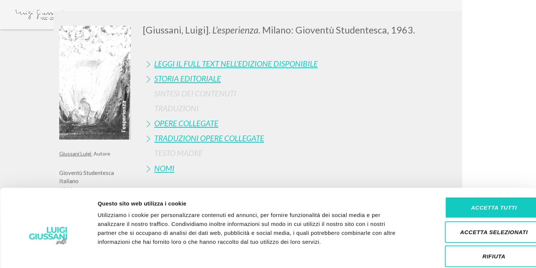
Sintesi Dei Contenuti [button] (195, 93)
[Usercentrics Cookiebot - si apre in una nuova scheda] (48, 253)
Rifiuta (473, 219)
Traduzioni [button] (176, 108)
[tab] (309, 63)
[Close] (471, 22)
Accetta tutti (474, 170)
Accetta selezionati (474, 195)
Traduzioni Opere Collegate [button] (209, 138)
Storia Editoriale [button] (187, 78)
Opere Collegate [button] (186, 123)
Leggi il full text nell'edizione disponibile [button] (236, 63)
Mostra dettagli (392, 253)
